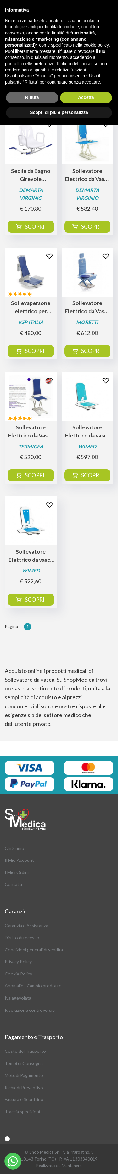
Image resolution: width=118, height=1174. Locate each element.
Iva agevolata (18, 998)
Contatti (13, 884)
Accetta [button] (86, 97)
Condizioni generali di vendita (34, 949)
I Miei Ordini (17, 872)
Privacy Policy (18, 961)
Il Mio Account (19, 860)
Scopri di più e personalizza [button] (59, 112)
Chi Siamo (14, 848)
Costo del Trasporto (25, 1051)
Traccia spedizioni (22, 1111)
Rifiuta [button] (32, 97)
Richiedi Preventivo (24, 1087)
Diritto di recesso (22, 937)
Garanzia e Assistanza (26, 925)
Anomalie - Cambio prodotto (33, 985)
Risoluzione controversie (30, 1010)
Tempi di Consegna (24, 1063)
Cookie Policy (18, 973)
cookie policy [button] (96, 45)
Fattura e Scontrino (24, 1099)
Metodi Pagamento (24, 1075)
